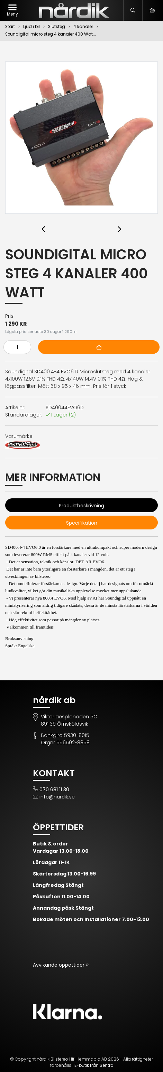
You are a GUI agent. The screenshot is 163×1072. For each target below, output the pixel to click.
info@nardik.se (57, 796)
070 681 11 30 (54, 789)
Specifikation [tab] (81, 522)
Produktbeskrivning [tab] (81, 505)
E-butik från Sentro (93, 1065)
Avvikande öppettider (59, 964)
